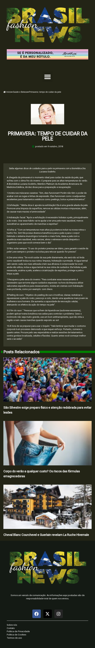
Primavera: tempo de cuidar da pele (47, 136)
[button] (47, 76)
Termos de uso (14, 638)
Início (7, 92)
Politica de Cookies (16, 634)
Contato (11, 628)
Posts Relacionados (21, 352)
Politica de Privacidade (18, 631)
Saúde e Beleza (20, 92)
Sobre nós (12, 625)
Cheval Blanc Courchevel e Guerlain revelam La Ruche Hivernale (46, 535)
